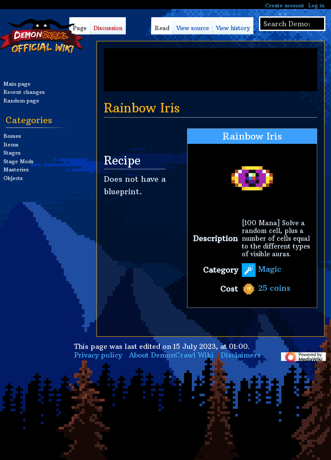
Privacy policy (98, 355)
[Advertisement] (210, 69)
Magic (269, 269)
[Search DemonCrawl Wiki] (292, 23)
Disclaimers (241, 355)
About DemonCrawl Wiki (171, 355)
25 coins (274, 288)
